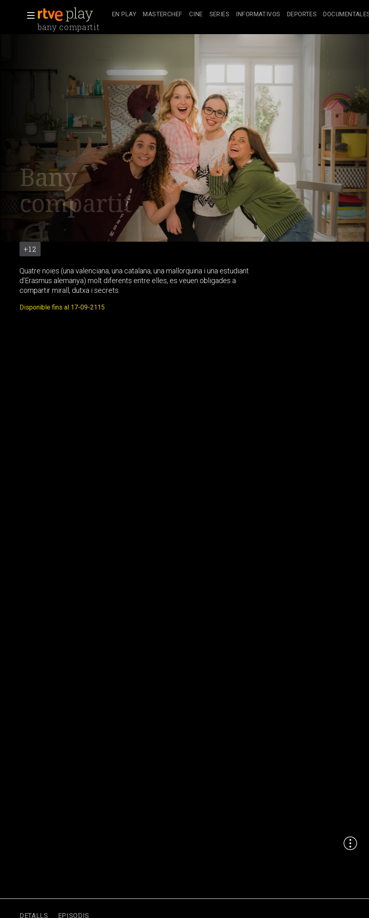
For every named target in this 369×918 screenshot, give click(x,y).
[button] (28, 15)
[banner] (73, 14)
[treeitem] (124, 14)
